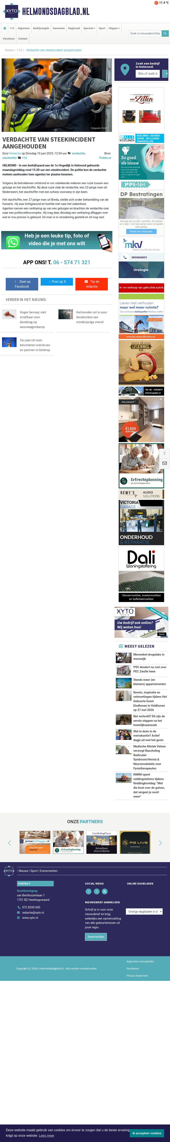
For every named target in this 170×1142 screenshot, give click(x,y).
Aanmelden (96, 1059)
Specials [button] (88, 28)
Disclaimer (133, 1090)
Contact (22, 38)
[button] (5, 968)
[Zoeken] (165, 33)
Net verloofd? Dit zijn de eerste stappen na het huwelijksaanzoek (149, 756)
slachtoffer (9, 158)
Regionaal (74, 28)
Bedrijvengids (41, 28)
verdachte (78, 153)
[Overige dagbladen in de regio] (144, 1020)
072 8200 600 (31, 1029)
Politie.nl (105, 158)
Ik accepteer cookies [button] (147, 1133)
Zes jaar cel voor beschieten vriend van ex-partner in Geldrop (35, 345)
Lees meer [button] (46, 1135)
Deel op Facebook (21, 284)
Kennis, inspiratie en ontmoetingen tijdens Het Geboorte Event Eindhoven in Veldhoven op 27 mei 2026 (150, 701)
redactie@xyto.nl (33, 1034)
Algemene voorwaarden (140, 1083)
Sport (102, 28)
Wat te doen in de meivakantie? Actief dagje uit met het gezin (148, 794)
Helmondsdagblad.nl (55, 11)
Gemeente (59, 28)
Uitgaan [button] (113, 28)
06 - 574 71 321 (71, 262)
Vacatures (9, 38)
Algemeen (24, 28)
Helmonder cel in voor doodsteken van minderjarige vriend (91, 317)
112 (12, 28)
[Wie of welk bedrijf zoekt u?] (148, 74)
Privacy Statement (137, 1097)
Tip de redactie (91, 284)
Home (9, 50)
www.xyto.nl (30, 1040)
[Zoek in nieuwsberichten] (145, 33)
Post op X (57, 282)
